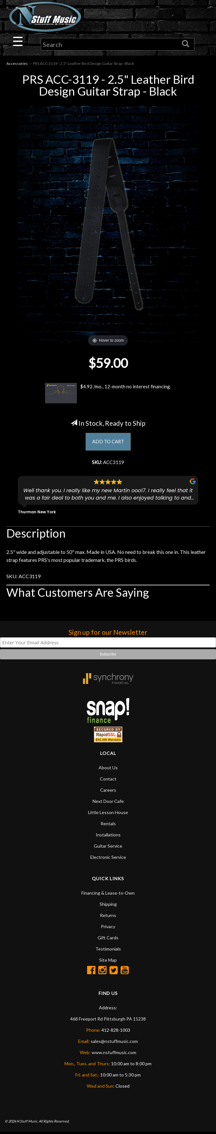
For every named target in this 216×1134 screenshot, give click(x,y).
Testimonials (108, 950)
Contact (108, 780)
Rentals (108, 825)
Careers (108, 792)
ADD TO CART (108, 442)
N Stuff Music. (27, 1123)
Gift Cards (108, 939)
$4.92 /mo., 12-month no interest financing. (108, 393)
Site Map (108, 962)
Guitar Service (108, 847)
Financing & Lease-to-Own (108, 894)
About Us (108, 769)
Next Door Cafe (108, 803)
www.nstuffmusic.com (114, 1054)
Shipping (108, 906)
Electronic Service (108, 859)
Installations (108, 836)
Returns (108, 917)
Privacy (108, 928)
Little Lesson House (108, 814)
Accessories (17, 64)
